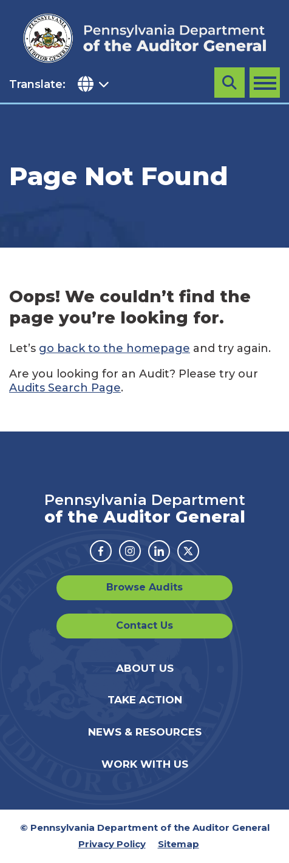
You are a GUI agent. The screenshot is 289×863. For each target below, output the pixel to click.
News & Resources (145, 732)
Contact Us (144, 625)
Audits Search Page (65, 387)
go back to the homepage (114, 348)
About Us (145, 668)
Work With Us (144, 764)
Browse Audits (144, 587)
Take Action (144, 700)
